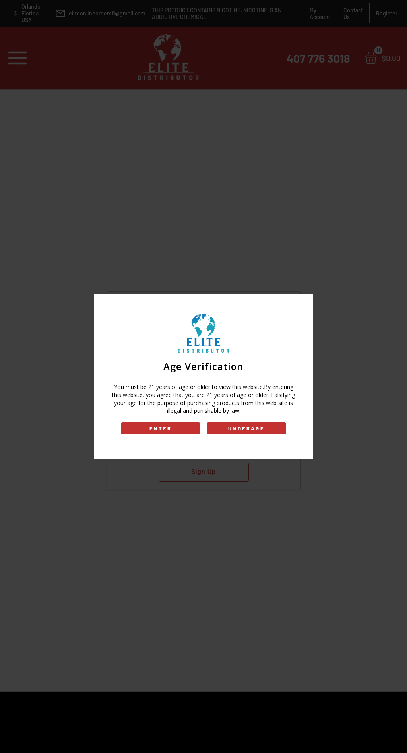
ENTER (160, 428)
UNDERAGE (246, 428)
